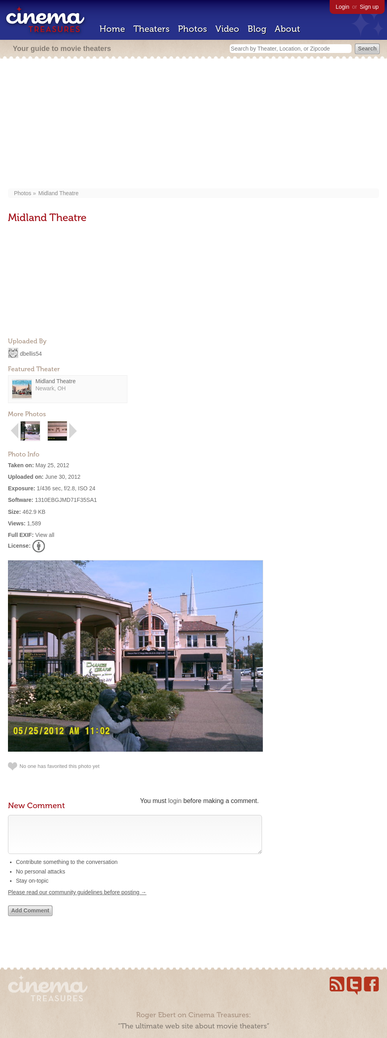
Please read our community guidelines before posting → (77, 900)
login (175, 800)
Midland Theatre (58, 193)
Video (227, 29)
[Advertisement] (193, 124)
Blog (257, 29)
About (287, 29)
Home (112, 29)
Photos (192, 29)
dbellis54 (31, 353)
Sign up (369, 7)
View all (44, 535)
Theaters (151, 29)
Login (342, 7)
